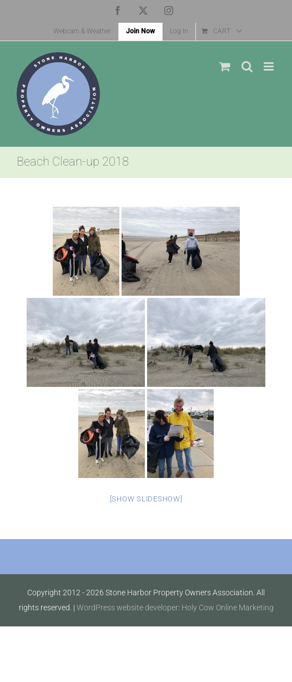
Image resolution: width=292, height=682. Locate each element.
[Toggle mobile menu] (269, 66)
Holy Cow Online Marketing (228, 607)
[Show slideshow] (146, 499)
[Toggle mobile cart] (224, 66)
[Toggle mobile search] (247, 66)
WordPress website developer (127, 607)
